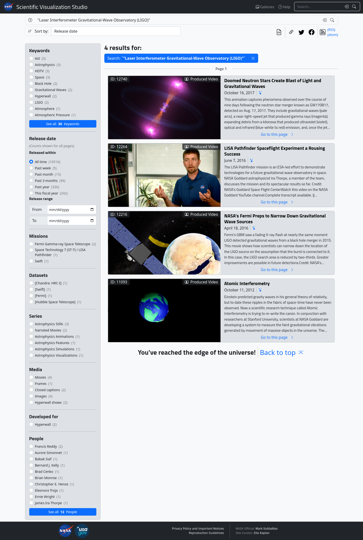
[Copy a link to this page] (291, 32)
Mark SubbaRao (267, 529)
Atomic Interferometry (247, 283)
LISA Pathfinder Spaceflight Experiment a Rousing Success (274, 151)
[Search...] (318, 6)
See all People (62, 512)
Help (284, 7)
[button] (253, 58)
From (37, 209)
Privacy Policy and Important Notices (198, 529)
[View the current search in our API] (279, 32)
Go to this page (277, 134)
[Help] (30, 20)
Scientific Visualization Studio (51, 6)
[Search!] (354, 6)
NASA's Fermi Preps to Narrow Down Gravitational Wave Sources (275, 218)
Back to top (282, 352)
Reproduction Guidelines (206, 533)
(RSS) (331, 29)
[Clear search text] (345, 6)
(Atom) (332, 34)
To (34, 220)
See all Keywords (62, 124)
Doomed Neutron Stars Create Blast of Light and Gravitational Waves (272, 83)
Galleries (265, 7)
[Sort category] (116, 31)
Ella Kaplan (262, 533)
